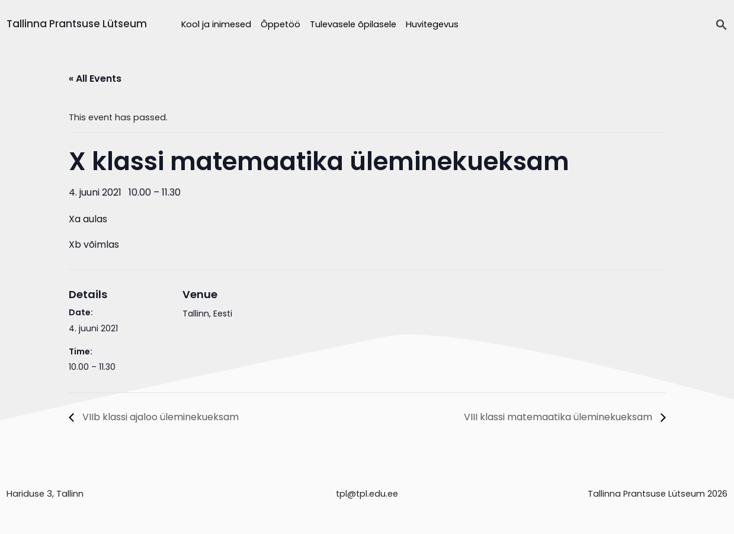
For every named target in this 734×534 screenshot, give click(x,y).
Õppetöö (280, 24)
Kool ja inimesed (216, 24)
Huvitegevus (432, 24)
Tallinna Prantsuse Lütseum (77, 24)
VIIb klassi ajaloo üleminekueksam (159, 417)
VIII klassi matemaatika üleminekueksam (559, 417)
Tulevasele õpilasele (353, 24)
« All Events (95, 78)
